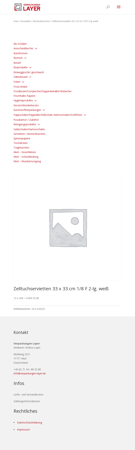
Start (16, 21)
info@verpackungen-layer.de (30, 373)
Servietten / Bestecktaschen (35, 21)
